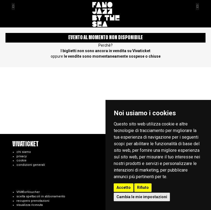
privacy (21, 156)
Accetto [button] (123, 187)
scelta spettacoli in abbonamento (40, 196)
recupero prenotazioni (32, 201)
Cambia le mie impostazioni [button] (141, 197)
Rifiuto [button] (143, 187)
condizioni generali (30, 165)
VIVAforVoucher (28, 192)
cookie (21, 160)
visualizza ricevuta (29, 205)
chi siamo (23, 152)
